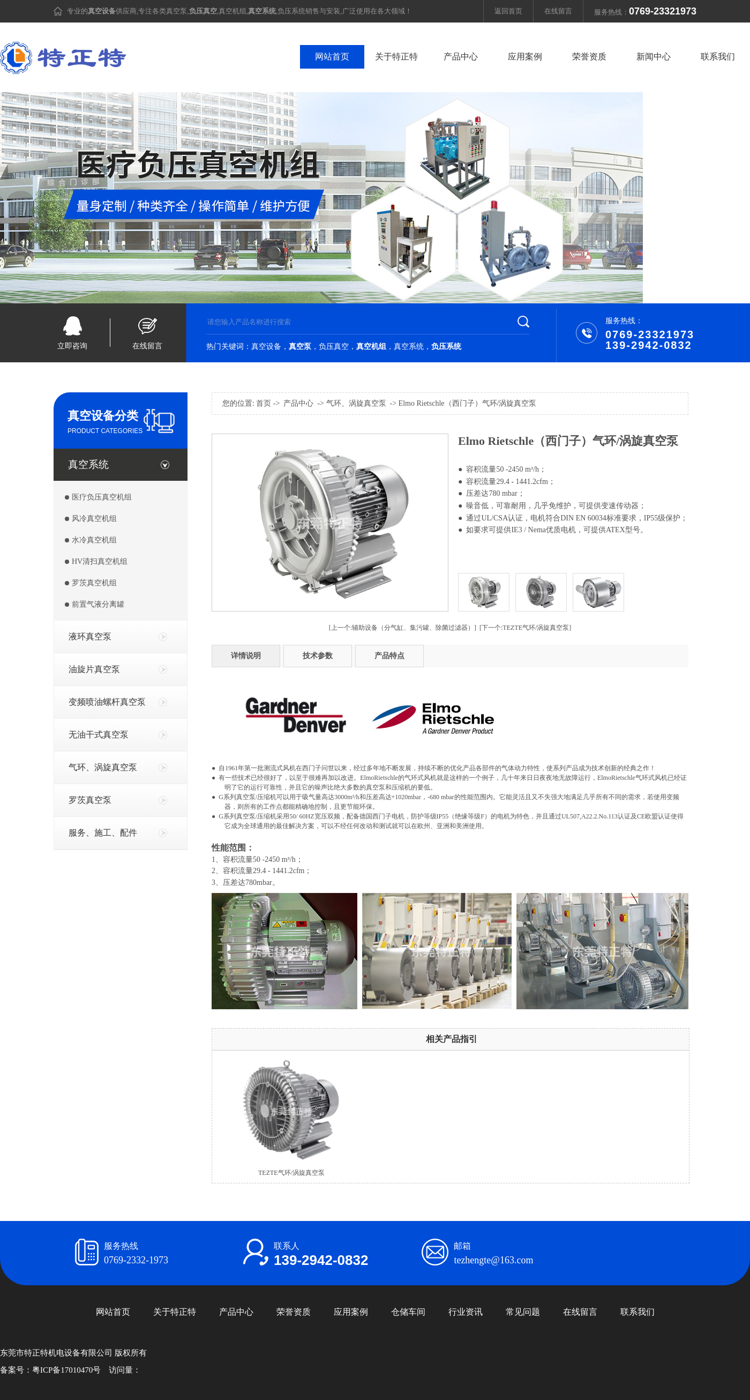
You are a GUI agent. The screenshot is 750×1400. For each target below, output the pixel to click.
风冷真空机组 (94, 519)
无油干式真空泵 (99, 734)
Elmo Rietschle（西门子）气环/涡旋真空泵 (468, 403)
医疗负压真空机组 (102, 497)
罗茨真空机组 (94, 583)
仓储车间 (408, 1311)
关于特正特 (396, 56)
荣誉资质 (589, 56)
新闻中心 (653, 56)
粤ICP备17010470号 (66, 1370)
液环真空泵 (90, 636)
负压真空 (334, 346)
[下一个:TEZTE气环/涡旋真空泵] (525, 627)
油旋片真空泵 (94, 669)
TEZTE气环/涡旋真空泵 (291, 1172)
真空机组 (232, 11)
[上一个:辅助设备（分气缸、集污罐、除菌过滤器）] (402, 627)
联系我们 (718, 56)
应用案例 (525, 56)
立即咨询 (72, 346)
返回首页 (508, 11)
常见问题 (523, 1311)
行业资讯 (465, 1311)
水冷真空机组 (94, 540)
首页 (263, 403)
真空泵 (176, 11)
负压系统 (291, 11)
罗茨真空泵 (90, 800)
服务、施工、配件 (103, 832)
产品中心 (461, 56)
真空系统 (409, 346)
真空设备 (266, 346)
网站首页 (332, 56)
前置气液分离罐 (98, 604)
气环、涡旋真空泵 (103, 767)
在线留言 (558, 11)
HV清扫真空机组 (100, 561)
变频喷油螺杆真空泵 (107, 701)
